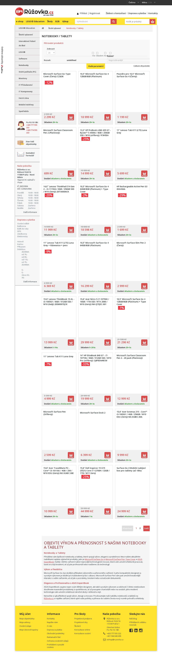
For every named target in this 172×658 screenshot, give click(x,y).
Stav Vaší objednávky (31, 142)
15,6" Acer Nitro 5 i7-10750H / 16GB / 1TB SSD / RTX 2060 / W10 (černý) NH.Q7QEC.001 (94, 302)
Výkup (65, 21)
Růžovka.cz (49, 598)
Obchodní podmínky (55, 633)
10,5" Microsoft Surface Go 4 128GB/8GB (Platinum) (94, 75)
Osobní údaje (25, 626)
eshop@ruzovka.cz (115, 639)
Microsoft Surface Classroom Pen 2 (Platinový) (58, 131)
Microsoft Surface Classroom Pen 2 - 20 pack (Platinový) (131, 356)
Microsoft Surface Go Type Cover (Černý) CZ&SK (56, 75)
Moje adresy (24, 622)
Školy (50, 21)
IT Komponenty (25, 91)
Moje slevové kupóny (28, 629)
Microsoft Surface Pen (115, 559)
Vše (93, 55)
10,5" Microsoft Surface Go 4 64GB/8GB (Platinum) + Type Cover (94, 189)
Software (23, 58)
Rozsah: (47, 60)
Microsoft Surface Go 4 (95, 559)
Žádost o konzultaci (116, 13)
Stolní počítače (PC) (27, 71)
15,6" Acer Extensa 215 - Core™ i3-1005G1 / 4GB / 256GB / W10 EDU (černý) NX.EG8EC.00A (132, 414)
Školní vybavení (26, 34)
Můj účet (25, 614)
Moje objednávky (26, 618)
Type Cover (131, 559)
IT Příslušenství (25, 85)
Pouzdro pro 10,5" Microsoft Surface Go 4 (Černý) (131, 75)
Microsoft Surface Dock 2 (92, 412)
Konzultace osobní (82, 633)
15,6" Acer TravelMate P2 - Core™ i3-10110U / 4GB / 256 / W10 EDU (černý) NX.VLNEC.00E (58, 470)
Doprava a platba (137, 13)
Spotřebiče (24, 111)
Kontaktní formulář (30, 154)
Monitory (23, 78)
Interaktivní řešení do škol (27, 43)
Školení (77, 626)
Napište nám (52, 622)
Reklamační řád (53, 637)
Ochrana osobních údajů (57, 641)
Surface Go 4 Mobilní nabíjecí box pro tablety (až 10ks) (131, 469)
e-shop (19, 21)
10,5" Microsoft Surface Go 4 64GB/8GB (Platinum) (94, 244)
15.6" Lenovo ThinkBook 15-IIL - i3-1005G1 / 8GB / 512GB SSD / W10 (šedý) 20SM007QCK (58, 302)
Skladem (99, 55)
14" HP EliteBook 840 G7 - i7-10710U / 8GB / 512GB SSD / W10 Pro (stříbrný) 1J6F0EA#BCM (95, 358)
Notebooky (24, 65)
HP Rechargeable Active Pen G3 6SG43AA (132, 187)
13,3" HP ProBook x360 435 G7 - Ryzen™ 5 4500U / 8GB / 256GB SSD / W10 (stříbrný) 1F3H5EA (95, 133)
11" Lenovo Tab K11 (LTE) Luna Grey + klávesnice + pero (58, 244)
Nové (106, 55)
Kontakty (153, 13)
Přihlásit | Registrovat (90, 13)
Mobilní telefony (26, 104)
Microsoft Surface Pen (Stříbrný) (54, 413)
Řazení (110, 56)
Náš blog (133, 618)
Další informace (30, 212)
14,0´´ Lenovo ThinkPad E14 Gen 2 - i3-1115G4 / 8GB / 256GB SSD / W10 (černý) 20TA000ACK (59, 189)
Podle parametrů (95, 66)
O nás (49, 626)
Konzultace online (82, 629)
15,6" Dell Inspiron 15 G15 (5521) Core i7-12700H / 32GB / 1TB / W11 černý (94, 470)
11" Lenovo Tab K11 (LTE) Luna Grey (132, 131)
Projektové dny (81, 622)
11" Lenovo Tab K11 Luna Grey (58, 356)
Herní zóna (24, 98)
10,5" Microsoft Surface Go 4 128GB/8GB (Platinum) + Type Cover (131, 302)
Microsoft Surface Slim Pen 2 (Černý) (131, 244)
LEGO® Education (35, 21)
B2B (57, 21)
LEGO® (22, 52)
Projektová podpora (83, 618)
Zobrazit (51, 48)
